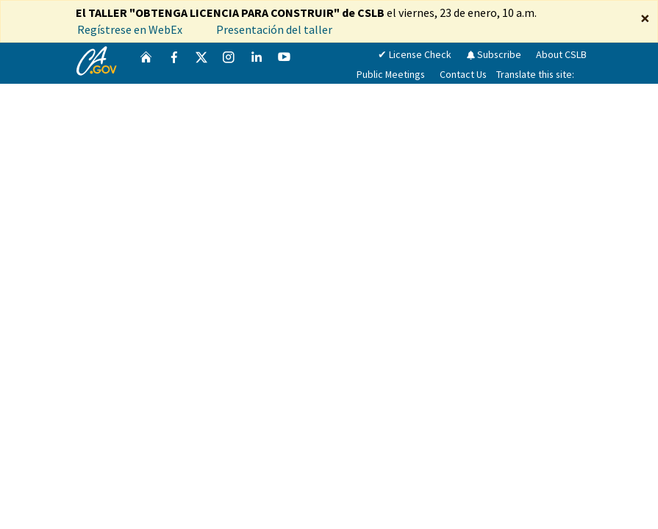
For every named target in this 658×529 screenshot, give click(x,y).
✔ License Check (414, 54)
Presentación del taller (275, 29)
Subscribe (493, 54)
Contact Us (463, 74)
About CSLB (561, 54)
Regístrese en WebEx (129, 29)
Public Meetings (391, 74)
